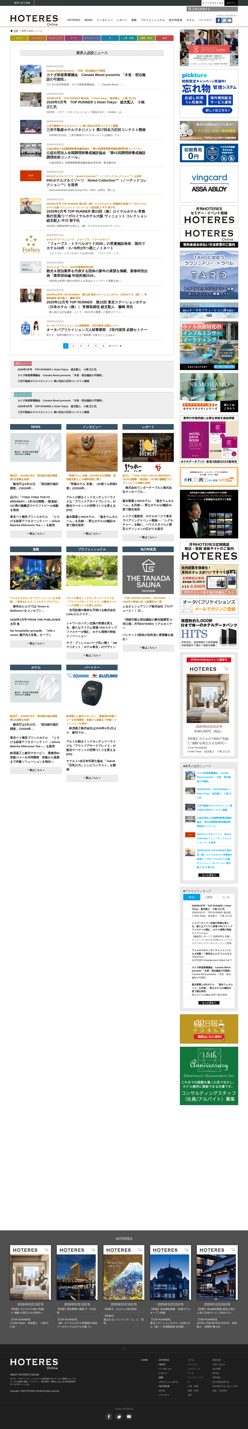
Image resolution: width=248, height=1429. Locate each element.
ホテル (190, 20)
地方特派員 (175, 20)
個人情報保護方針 (220, 1382)
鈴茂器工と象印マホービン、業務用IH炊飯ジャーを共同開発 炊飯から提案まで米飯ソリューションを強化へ (34, 757)
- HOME (144, 1360)
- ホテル (161, 1390)
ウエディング (194, 1369)
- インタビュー (165, 1369)
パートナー (205, 20)
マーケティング (91, 38)
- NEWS (161, 1364)
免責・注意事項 (219, 1390)
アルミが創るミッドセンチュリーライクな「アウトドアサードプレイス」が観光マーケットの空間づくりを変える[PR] (91, 602)
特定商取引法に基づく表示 (225, 1386)
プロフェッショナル (152, 20)
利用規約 (216, 1377)
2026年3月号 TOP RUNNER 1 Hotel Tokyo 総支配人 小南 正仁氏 (57, 369)
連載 (134, 20)
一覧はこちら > (35, 533)
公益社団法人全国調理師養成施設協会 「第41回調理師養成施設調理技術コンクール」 (214, 822)
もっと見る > (209, 875)
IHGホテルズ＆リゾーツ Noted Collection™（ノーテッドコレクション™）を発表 (214, 838)
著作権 (215, 1373)
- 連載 (160, 1377)
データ (74, 38)
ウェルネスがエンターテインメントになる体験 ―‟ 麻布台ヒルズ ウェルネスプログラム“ (212, 953)
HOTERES (73, 20)
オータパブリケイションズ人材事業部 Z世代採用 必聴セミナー (96, 330)
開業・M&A (146, 38)
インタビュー (105, 20)
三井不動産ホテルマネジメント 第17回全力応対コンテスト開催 (96, 130)
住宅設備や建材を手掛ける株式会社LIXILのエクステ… (91, 612)
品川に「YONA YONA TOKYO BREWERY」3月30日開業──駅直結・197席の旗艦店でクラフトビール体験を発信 (147, 479)
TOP (16, 30)
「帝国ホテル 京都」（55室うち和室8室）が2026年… (91, 486)
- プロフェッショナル (168, 1382)
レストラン (37, 38)
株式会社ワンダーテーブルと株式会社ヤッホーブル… (147, 490)
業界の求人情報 (22, 3)
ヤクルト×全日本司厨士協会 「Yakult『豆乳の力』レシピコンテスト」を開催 (91, 765)
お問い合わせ (218, 1364)
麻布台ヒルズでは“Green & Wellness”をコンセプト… (29, 608)
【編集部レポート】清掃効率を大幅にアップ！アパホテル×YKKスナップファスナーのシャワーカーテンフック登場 (212, 940)
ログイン (231, 3)
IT (110, 38)
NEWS (88, 20)
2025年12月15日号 (171, 1304)
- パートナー (164, 1395)
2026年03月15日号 (30, 1304)
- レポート (162, 1373)
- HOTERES (163, 1360)
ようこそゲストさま (212, 3)
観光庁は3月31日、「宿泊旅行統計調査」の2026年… (34, 486)
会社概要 (216, 1369)
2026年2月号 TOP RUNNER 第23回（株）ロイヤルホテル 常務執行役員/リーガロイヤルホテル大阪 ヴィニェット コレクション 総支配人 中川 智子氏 (96, 216)
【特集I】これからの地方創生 (120, 1309)
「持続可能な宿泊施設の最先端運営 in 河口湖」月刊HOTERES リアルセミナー (147, 624)
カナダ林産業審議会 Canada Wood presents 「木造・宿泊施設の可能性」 (61, 375)
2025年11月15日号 (217, 1304)
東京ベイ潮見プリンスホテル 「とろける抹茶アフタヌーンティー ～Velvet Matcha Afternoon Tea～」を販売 (35, 521)
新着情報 (216, 1360)
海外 (165, 38)
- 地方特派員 (164, 1386)
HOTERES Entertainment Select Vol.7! (212, 960)
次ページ (113, 345)
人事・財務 (128, 38)
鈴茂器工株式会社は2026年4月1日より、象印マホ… (91, 730)
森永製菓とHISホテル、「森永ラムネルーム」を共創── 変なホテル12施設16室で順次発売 (92, 521)
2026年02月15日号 (77, 1304)
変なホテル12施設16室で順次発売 (209, 994)
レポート (122, 20)
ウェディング (55, 38)
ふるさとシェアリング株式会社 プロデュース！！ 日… (147, 608)
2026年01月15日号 (124, 1304)
